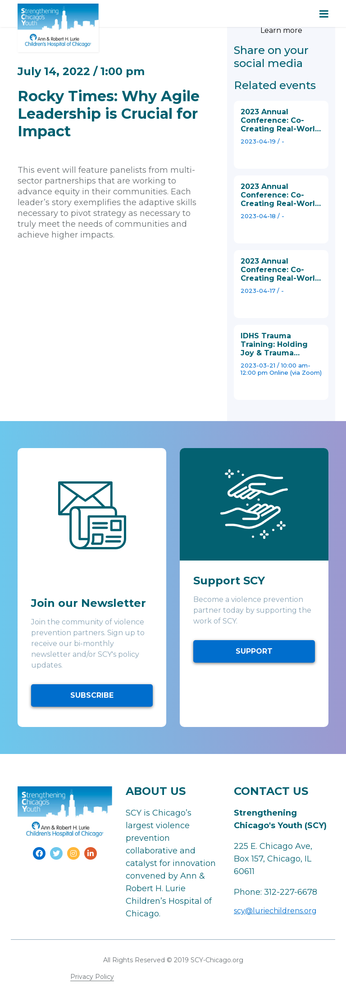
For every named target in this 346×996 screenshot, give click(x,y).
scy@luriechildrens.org (275, 910)
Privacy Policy (92, 977)
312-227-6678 (290, 892)
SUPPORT (254, 651)
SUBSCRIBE (92, 695)
